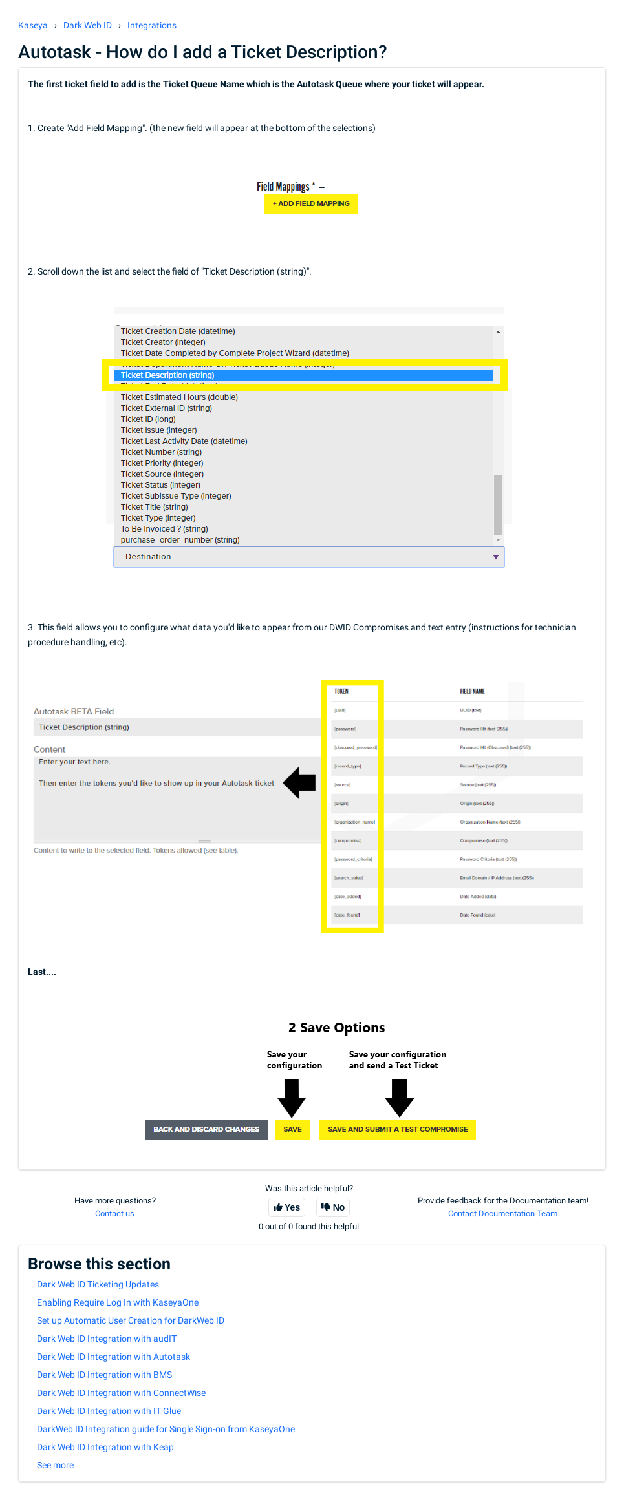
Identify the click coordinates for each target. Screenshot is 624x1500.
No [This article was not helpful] (339, 1207)
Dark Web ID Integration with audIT (107, 1338)
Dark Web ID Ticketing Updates (98, 1284)
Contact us (114, 1213)
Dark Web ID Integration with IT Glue (109, 1411)
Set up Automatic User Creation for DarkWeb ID (130, 1320)
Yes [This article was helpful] (292, 1207)
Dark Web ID (87, 25)
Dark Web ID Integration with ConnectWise (121, 1393)
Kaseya (33, 25)
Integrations (152, 25)
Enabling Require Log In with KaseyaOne (118, 1302)
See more (55, 1465)
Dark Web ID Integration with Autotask (113, 1356)
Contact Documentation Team (502, 1213)
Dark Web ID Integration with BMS (104, 1375)
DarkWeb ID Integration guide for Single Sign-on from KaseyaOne (166, 1429)
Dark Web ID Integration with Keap (105, 1447)
